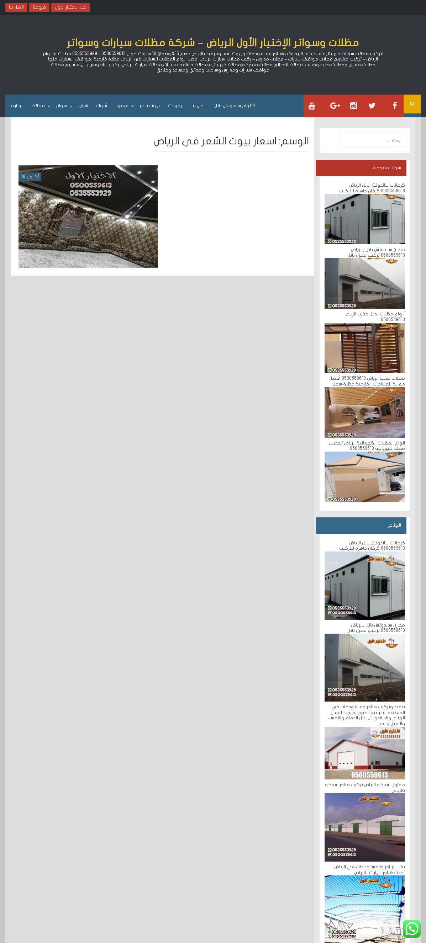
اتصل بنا (198, 105)
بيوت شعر (150, 105)
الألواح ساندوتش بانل (234, 105)
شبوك (102, 105)
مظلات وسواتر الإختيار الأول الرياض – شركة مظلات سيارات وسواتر (213, 43)
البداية (17, 105)
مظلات (38, 105)
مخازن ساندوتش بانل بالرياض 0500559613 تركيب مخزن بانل (376, 252)
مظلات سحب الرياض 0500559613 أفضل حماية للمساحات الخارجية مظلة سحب (367, 381)
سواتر (61, 105)
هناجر (83, 105)
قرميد (122, 105)
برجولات (176, 105)
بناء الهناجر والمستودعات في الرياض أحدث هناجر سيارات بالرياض (369, 869)
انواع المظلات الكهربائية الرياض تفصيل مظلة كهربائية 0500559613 (367, 446)
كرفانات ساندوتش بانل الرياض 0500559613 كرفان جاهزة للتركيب (372, 188)
